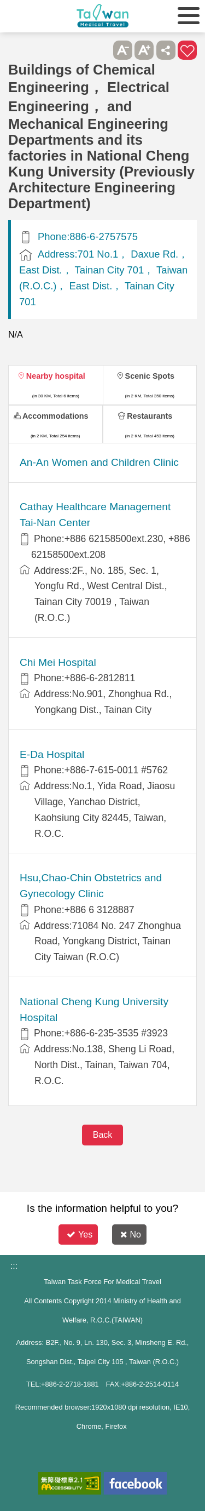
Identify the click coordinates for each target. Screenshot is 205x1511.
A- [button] (122, 50)
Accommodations (55, 416)
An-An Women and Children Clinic (99, 462)
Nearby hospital (55, 376)
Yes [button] (79, 1234)
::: (13, 1265)
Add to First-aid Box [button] (187, 50)
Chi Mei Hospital (58, 662)
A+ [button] (144, 50)
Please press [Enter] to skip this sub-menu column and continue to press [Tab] (100, 50)
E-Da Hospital (52, 754)
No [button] (130, 1234)
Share (165, 50)
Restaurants (149, 416)
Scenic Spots (149, 376)
